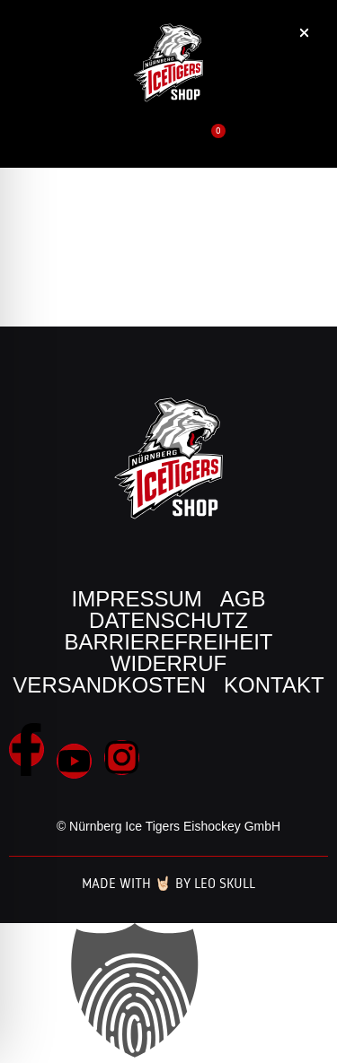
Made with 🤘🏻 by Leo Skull (168, 883)
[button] (281, 149)
